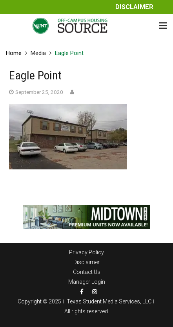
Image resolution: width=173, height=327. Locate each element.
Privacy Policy (86, 252)
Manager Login (86, 282)
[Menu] (163, 25)
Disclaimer (134, 7)
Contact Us (86, 272)
